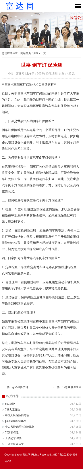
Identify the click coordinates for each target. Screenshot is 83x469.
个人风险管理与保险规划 (19, 426)
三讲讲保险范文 (14, 444)
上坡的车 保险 (13, 438)
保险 (36, 53)
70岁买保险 (12, 432)
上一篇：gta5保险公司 (15, 387)
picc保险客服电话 (15, 421)
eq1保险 (10, 403)
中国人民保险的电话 (17, 415)
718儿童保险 (12, 409)
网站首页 (25, 53)
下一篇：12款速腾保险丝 (66, 387)
